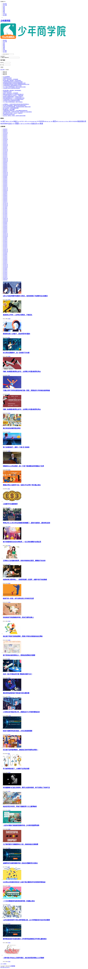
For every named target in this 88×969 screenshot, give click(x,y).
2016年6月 (5, 226)
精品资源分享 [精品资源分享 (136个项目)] (81, 121)
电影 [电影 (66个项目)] (70, 121)
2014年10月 (5, 251)
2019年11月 (5, 173)
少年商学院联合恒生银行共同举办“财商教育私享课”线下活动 (16, 84)
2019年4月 (5, 182)
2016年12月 (5, 218)
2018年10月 (5, 190)
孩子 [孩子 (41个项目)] (29, 121)
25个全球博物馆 (6, 76)
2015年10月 (5, 236)
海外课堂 (5, 3)
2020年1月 (5, 171)
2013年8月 (5, 269)
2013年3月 (5, 276)
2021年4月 (5, 154)
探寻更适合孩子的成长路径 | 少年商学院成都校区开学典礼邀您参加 (25, 939)
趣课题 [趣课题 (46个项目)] (38, 123)
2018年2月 (5, 200)
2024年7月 (5, 136)
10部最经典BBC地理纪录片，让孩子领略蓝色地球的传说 (15, 110)
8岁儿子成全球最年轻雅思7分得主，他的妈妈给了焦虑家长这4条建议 (25, 296)
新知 (4, 7)
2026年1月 (5, 131)
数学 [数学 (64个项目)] (57, 121)
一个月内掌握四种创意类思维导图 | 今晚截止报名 (19, 901)
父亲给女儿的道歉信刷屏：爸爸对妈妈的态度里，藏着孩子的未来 (24, 560)
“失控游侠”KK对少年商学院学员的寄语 (11, 88)
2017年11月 (5, 204)
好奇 (4, 6)
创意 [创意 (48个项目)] (12, 121)
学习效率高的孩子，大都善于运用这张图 (16, 768)
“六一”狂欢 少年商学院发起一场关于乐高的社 (13, 101)
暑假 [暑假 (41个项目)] (61, 121)
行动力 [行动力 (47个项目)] (24, 123)
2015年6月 (5, 241)
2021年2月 (5, 155)
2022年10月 (5, 145)
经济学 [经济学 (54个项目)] (13, 123)
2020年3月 (5, 168)
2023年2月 (5, 141)
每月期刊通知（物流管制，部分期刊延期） (12, 80)
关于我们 (5, 14)
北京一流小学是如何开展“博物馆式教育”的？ (17, 674)
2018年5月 (5, 196)
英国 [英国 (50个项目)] (21, 123)
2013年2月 (5, 277)
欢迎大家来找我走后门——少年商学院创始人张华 (13, 98)
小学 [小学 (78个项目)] (38, 121)
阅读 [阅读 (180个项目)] (41, 123)
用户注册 (2, 69)
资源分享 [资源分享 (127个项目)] (34, 123)
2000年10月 (5, 278)
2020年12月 (5, 158)
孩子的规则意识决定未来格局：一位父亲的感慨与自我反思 (22, 542)
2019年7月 (5, 178)
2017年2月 (5, 215)
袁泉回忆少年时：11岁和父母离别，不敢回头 (17, 315)
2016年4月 (5, 228)
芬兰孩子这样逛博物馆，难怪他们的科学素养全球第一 (14, 105)
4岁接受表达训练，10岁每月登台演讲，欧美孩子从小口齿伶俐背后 (17, 111)
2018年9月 (5, 191)
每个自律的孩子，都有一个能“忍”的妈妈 (16, 447)
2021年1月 (5, 157)
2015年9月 (5, 237)
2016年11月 (5, 219)
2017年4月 (5, 213)
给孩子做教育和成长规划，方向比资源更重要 (17, 731)
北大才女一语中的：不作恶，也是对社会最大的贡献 (14, 115)
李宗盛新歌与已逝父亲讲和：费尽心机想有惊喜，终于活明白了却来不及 (26, 787)
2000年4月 (5, 279)
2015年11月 (5, 235)
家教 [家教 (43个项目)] (35, 121)
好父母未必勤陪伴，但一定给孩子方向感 (16, 352)
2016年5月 (5, 227)
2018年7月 (5, 194)
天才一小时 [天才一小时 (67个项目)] (24, 121)
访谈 (4, 12)
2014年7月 (5, 255)
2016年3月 (5, 230)
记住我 (7, 69)
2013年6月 (5, 272)
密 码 (1, 64)
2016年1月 (5, 232)
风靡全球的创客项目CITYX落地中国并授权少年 (13, 94)
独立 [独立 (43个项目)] (68, 121)
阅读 (4, 8)
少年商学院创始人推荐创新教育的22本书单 (12, 85)
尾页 (5, 963)
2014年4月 (5, 259)
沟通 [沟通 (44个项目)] (62, 121)
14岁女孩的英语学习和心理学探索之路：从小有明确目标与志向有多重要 (26, 920)
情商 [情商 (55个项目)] (45, 121)
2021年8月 (5, 152)
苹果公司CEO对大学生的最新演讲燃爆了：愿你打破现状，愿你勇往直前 (26, 523)
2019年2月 (5, 185)
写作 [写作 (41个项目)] (8, 121)
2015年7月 (5, 240)
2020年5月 (5, 166)
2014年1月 (5, 263)
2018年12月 (5, 187)
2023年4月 (5, 140)
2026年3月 (5, 129)
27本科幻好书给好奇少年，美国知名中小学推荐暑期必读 (21, 712)
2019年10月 (5, 175)
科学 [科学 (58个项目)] (72, 121)
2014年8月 (5, 254)
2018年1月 (5, 201)
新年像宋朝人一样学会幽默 (9, 109)
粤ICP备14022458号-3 (5, 967)
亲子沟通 (5, 5)
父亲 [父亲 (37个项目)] (64, 121)
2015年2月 (5, 246)
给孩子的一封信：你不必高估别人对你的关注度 (18, 598)
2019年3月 (5, 184)
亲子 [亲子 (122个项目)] (4, 121)
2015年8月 (5, 238)
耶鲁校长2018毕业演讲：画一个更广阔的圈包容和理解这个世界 (23, 466)
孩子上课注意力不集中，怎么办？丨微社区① (12, 113)
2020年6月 (5, 164)
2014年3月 (5, 260)
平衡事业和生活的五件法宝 (9, 114)
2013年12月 (5, 264)
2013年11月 (5, 265)
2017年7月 (5, 209)
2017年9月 (5, 207)
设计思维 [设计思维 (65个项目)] (27, 123)
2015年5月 (5, 242)
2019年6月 (5, 180)
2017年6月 (5, 210)
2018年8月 (5, 192)
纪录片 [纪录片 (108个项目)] (10, 123)
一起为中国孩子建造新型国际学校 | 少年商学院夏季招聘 (21, 825)
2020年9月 (5, 162)
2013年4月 (5, 274)
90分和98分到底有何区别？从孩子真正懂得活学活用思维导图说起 (24, 882)
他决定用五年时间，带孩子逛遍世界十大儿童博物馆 (20, 806)
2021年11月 (5, 150)
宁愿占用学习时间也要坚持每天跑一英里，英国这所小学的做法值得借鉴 (26, 390)
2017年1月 (5, 217)
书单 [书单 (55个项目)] (1, 121)
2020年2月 (5, 169)
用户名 (1, 62)
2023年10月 (5, 139)
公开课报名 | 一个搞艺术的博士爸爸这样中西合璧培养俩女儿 (16, 104)
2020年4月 (5, 167)
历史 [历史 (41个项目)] (18, 121)
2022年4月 (5, 146)
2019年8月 (5, 177)
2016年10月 (5, 221)
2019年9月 (5, 176)
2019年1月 (5, 186)
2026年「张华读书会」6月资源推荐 (10, 79)
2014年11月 (5, 250)
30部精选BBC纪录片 (7, 77)
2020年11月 (5, 159)
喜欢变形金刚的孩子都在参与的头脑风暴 (16, 693)
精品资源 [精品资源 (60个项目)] (75, 121)
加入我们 (5, 15)
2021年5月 (5, 153)
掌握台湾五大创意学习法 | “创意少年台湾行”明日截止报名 (22, 485)
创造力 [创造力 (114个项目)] (15, 121)
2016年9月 (5, 222)
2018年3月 (5, 199)
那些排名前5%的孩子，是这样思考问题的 (16, 333)
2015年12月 (5, 233)
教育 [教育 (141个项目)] (54, 121)
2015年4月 (5, 244)
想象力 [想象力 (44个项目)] (47, 121)
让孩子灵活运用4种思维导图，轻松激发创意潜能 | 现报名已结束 (16, 106)
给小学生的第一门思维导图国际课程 (11, 108)
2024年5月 (5, 138)
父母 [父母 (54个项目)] (66, 121)
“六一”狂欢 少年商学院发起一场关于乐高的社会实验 (14, 86)
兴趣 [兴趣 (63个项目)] (7, 121)
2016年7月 (5, 224)
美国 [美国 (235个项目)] (17, 123)
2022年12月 (5, 144)
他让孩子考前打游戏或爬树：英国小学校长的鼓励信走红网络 (23, 636)
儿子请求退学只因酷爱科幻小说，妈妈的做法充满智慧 (20, 844)
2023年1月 (5, 143)
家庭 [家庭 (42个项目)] (31, 121)
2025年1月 (5, 135)
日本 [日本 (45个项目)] (59, 121)
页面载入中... (3, 1)
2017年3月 (5, 214)
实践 (4, 10)
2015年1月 (5, 247)
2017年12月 (5, 203)
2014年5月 (5, 258)
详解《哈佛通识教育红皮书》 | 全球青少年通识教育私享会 (22, 371)
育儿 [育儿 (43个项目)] (19, 123)
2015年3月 (5, 245)
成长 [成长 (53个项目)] (52, 121)
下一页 (2, 963)
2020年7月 (5, 163)
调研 (4, 11)
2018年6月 (5, 195)
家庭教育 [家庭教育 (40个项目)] (33, 121)
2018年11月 (5, 189)
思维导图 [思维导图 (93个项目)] (41, 121)
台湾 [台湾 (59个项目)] (20, 121)
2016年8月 (5, 223)
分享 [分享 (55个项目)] (10, 121)
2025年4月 (5, 134)
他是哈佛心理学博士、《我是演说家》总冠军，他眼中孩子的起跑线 (25, 579)
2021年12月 (5, 149)
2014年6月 (5, 256)
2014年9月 (5, 253)
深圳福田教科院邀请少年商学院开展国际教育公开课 (14, 83)
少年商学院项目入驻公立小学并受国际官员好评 (13, 99)
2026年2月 (5, 130)
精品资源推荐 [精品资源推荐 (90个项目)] (4, 123)
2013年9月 (5, 268)
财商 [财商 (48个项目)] (30, 123)
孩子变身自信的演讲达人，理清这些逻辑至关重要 (19, 655)
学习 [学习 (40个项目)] (27, 121)
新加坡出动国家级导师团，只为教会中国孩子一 (13, 96)
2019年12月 (5, 172)
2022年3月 (5, 148)
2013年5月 (5, 273)
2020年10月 (5, 161)
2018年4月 (5, 198)
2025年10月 (5, 132)
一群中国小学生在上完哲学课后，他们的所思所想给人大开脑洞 (23, 958)
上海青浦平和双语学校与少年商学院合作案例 (12, 81)
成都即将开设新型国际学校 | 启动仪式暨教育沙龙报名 (20, 863)
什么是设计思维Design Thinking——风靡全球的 (13, 95)
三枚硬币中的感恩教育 (10, 504)
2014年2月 (5, 261)
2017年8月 (5, 208)
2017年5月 (5, 212)
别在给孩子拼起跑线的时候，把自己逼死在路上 (18, 617)
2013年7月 (5, 270)
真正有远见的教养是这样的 (12, 428)
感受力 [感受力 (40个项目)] (50, 121)
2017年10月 (5, 205)
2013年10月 (5, 267)
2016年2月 (5, 231)
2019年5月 (5, 181)
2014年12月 (5, 249)
